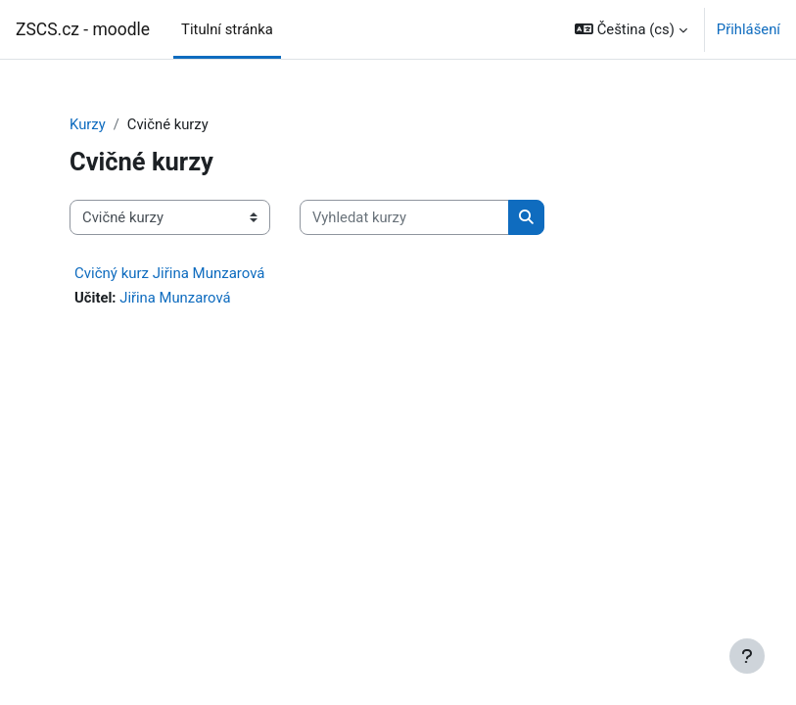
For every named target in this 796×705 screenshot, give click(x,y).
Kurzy (88, 124)
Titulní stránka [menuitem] (227, 29)
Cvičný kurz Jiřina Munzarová (169, 273)
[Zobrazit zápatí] (747, 656)
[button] (631, 29)
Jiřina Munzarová (174, 297)
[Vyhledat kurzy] (404, 217)
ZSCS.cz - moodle (83, 29)
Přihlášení (748, 29)
